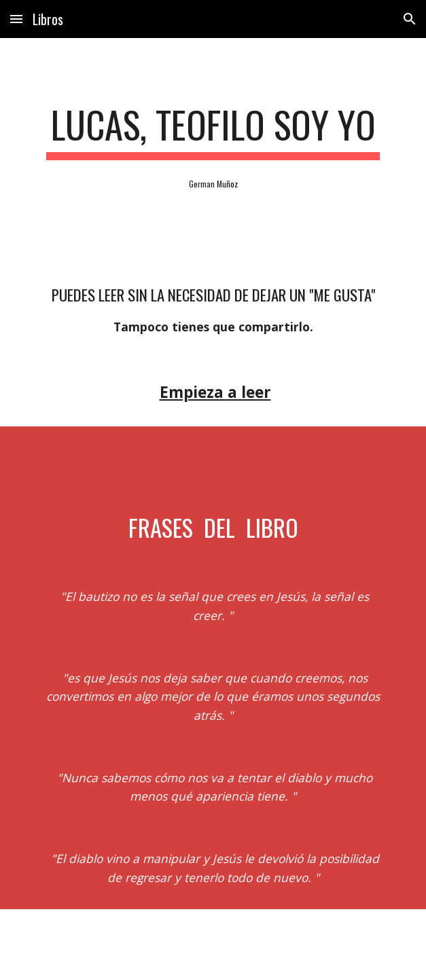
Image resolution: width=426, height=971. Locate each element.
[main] (213, 131)
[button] (16, 18)
